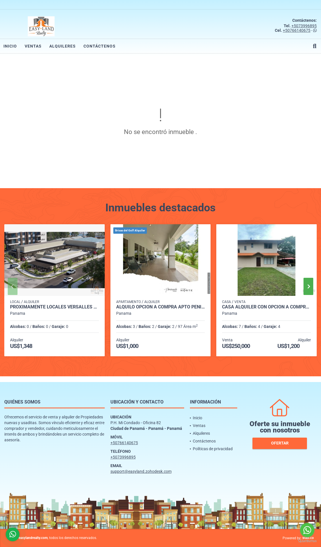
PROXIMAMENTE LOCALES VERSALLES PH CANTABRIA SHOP (54, 307)
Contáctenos (99, 46)
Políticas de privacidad (213, 448)
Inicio (10, 46)
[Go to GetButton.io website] (307, 541)
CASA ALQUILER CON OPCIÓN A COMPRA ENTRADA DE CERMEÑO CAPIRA (266, 307)
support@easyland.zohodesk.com (141, 471)
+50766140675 (296, 30)
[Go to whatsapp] (307, 530)
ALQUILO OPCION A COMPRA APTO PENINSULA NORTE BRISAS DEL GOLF (160, 307)
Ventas (33, 46)
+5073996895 (304, 25)
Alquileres (62, 46)
